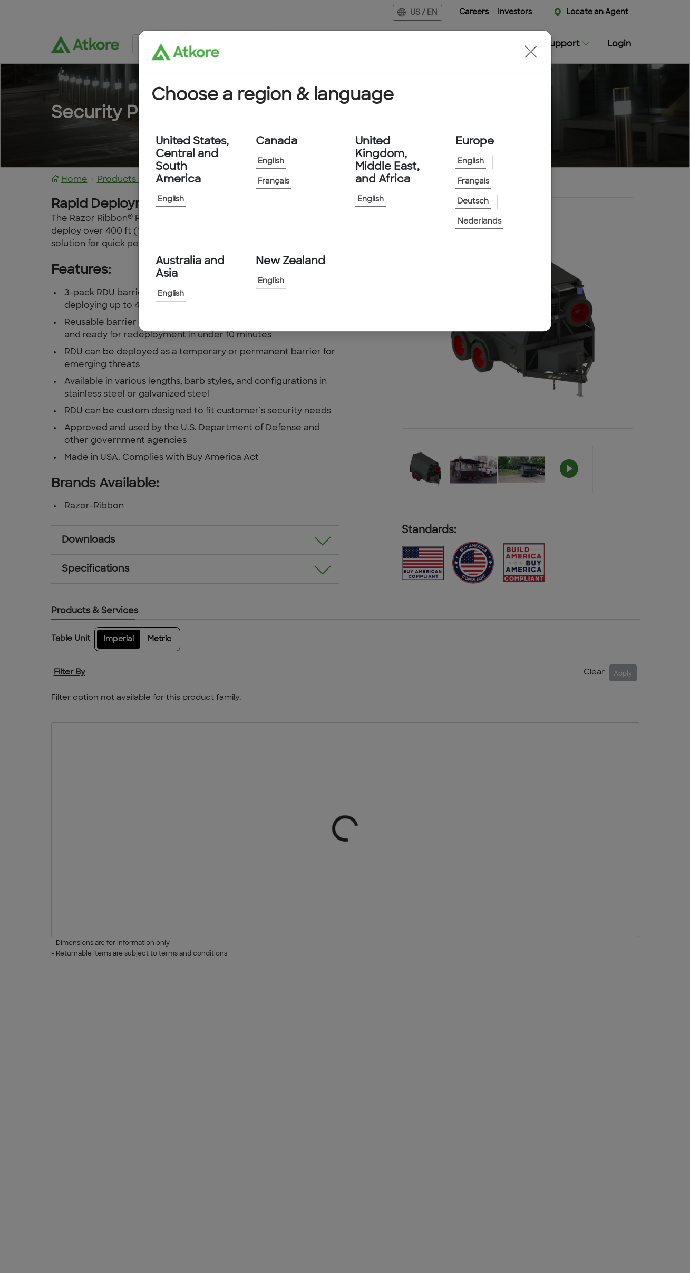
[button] (531, 52)
